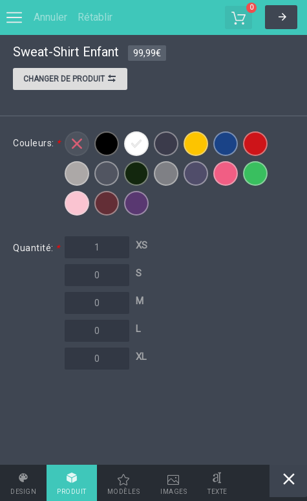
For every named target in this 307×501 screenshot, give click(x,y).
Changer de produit (70, 80)
